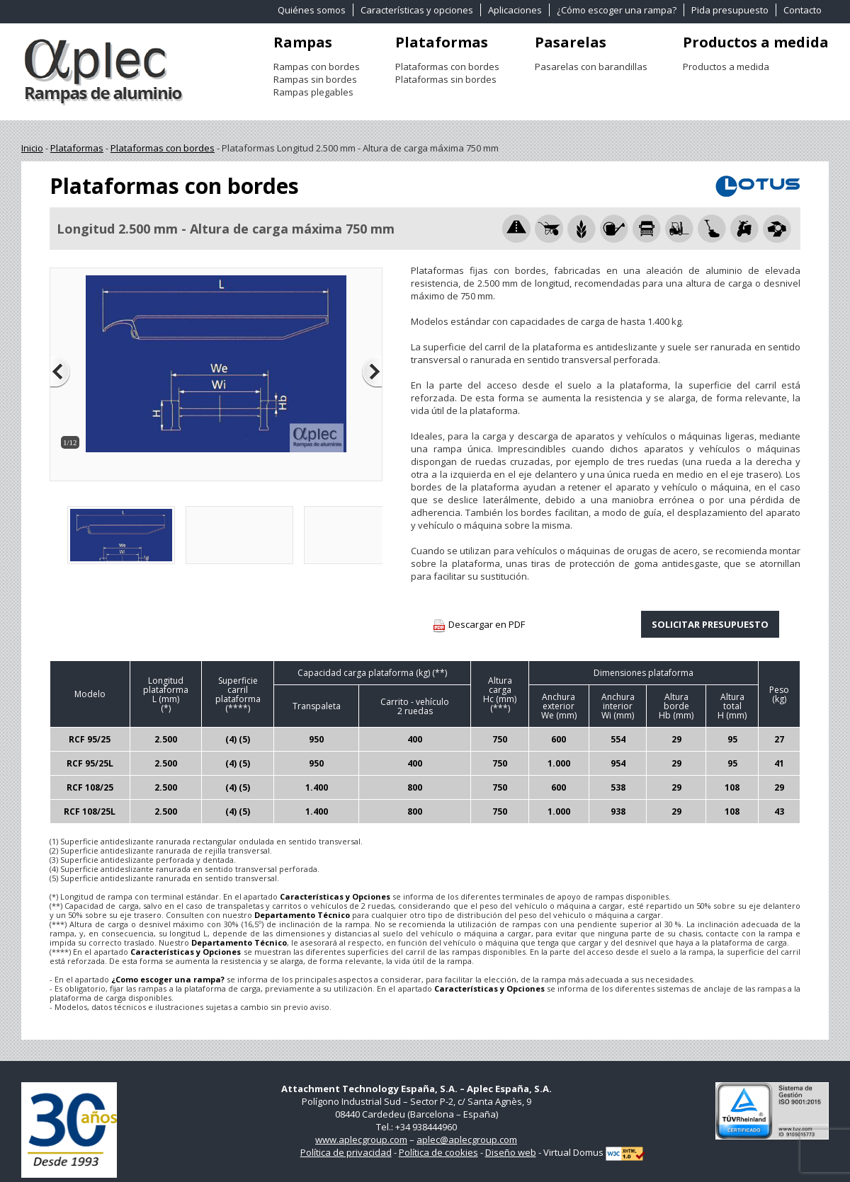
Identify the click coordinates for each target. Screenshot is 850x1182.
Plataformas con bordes (447, 66)
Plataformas (441, 42)
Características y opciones (417, 10)
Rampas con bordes (316, 66)
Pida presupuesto (730, 10)
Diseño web (510, 1152)
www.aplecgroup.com (361, 1139)
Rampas (302, 42)
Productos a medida (756, 42)
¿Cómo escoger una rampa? (616, 10)
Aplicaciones (515, 10)
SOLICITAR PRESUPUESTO (710, 624)
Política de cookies (438, 1152)
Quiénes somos (312, 10)
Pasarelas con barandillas (591, 66)
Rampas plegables (313, 92)
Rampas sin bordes (315, 79)
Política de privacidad (346, 1152)
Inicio (32, 148)
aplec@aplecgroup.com (466, 1139)
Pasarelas (570, 42)
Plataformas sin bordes (446, 79)
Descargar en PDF (478, 625)
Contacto (802, 10)
